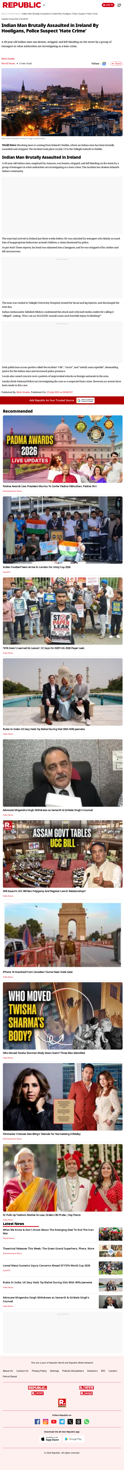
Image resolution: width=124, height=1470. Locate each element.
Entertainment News (12, 491)
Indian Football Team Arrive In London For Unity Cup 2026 (37, 567)
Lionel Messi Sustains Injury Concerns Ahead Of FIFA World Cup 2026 (46, 1265)
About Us (8, 1371)
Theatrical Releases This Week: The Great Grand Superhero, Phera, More (48, 1248)
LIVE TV (108, 4)
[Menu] (117, 5)
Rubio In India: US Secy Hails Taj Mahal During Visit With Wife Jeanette (44, 729)
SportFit (6, 572)
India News (8, 653)
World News (8, 63)
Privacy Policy (39, 1371)
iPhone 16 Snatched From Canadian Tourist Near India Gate (38, 972)
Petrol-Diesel (10, 1376)
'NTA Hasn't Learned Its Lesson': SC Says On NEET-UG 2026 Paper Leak (43, 648)
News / (4, 14)
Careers (113, 1371)
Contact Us (22, 1371)
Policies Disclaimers (73, 1371)
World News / (14, 14)
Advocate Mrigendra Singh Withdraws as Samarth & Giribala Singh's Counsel (48, 810)
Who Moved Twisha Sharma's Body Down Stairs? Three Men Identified (44, 1053)
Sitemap (54, 1371)
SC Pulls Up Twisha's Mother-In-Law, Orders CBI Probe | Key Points (42, 1215)
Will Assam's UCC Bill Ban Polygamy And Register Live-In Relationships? (44, 891)
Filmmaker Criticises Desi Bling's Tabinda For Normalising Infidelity (42, 1134)
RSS (103, 1371)
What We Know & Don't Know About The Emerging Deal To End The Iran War (48, 1231)
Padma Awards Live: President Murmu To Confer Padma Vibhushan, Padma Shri (49, 486)
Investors (92, 1371)
